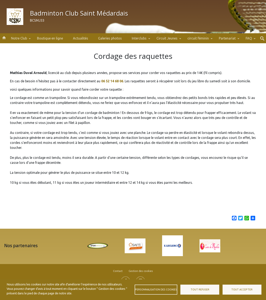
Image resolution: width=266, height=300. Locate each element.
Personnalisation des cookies (156, 289)
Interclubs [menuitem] (139, 39)
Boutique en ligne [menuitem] (50, 38)
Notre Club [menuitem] (19, 39)
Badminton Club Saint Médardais (79, 13)
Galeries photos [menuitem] (110, 38)
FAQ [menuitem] (249, 39)
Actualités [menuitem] (80, 38)
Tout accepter (241, 289)
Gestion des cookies (141, 270)
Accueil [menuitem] (4, 37)
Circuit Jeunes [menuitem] (166, 39)
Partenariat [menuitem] (227, 39)
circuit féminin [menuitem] (198, 39)
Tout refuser (200, 289)
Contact (118, 270)
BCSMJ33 (37, 20)
